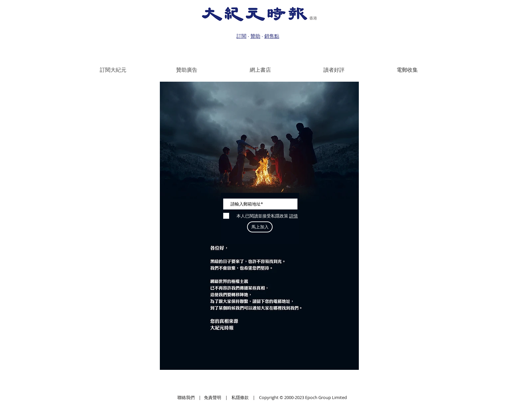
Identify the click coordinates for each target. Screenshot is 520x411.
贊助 (255, 36)
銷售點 (271, 36)
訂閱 (241, 36)
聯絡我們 (186, 397)
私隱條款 (240, 397)
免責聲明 (212, 397)
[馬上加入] (260, 226)
